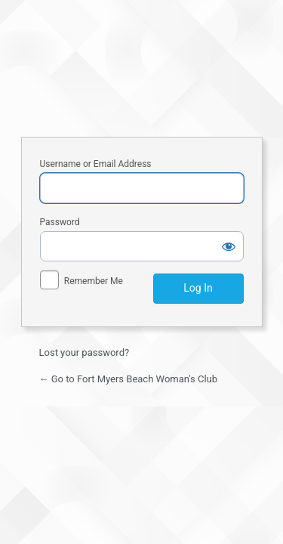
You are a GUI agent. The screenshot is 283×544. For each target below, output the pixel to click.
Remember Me (93, 281)
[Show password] (229, 246)
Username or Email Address (96, 164)
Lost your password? (84, 352)
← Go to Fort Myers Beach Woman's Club (128, 379)
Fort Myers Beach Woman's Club (142, 66)
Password (60, 222)
